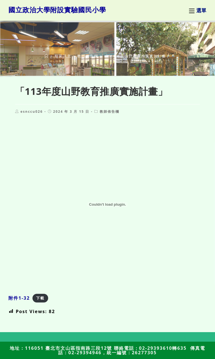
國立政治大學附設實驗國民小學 (57, 9)
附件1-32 (19, 298)
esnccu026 (31, 111)
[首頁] (47, 55)
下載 (40, 298)
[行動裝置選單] (198, 10)
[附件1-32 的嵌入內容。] (107, 204)
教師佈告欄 (109, 111)
